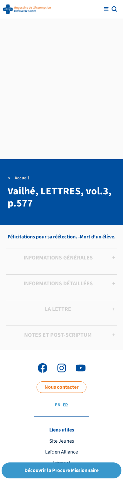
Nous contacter (61, 387)
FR (65, 405)
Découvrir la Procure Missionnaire (61, 470)
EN (57, 405)
